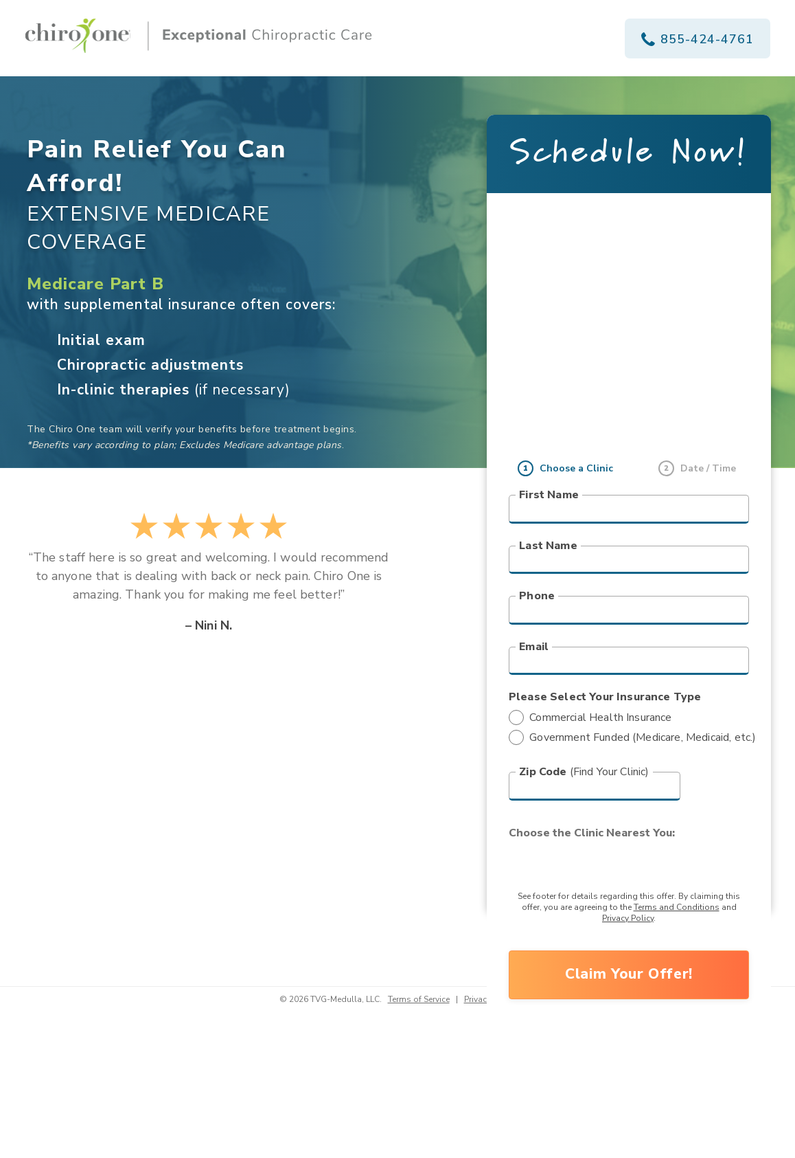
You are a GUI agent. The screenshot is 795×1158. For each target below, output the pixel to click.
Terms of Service (419, 999)
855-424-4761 (697, 39)
